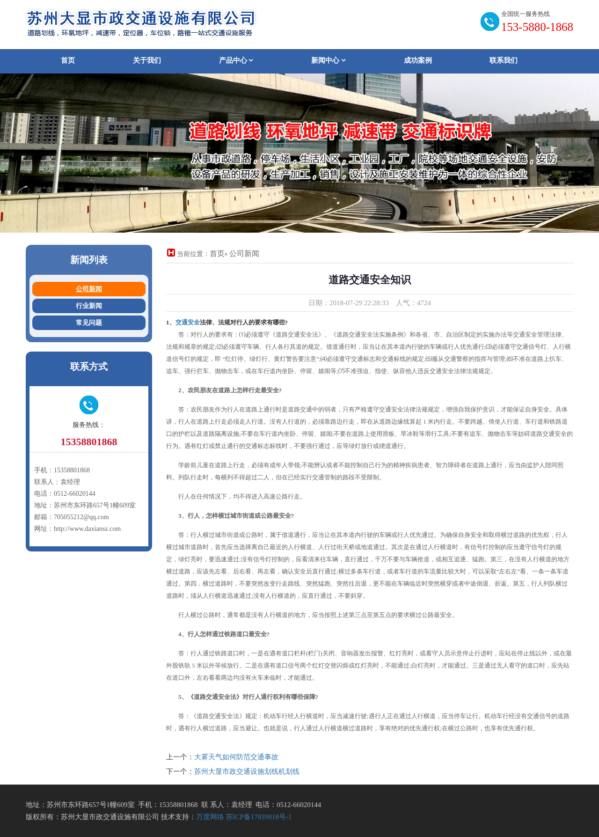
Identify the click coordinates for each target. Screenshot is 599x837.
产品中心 (236, 60)
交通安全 (187, 322)
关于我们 (147, 60)
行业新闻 (89, 305)
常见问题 (89, 322)
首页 (68, 60)
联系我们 (503, 60)
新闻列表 (89, 260)
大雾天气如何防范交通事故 (236, 757)
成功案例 (418, 60)
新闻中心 (328, 60)
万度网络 (210, 817)
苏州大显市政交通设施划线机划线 (247, 771)
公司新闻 (89, 289)
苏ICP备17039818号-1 (259, 817)
